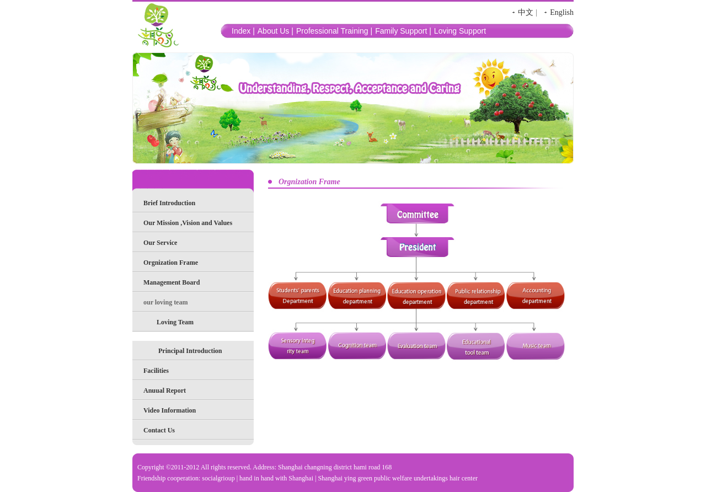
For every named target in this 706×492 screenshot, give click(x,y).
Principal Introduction (190, 351)
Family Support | (403, 30)
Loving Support (460, 30)
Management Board (171, 282)
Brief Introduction (169, 203)
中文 (525, 12)
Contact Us (159, 430)
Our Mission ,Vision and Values (187, 223)
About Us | (275, 30)
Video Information (169, 410)
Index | (243, 30)
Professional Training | (334, 30)
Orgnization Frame (170, 262)
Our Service (160, 243)
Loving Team (175, 322)
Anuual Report (164, 390)
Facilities (156, 371)
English (562, 12)
